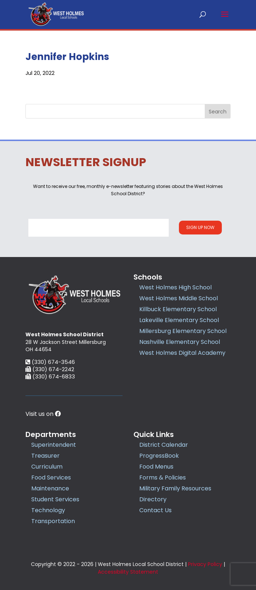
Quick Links (153, 434)
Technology (48, 510)
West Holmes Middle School (178, 298)
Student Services (55, 499)
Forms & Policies (162, 477)
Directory (153, 499)
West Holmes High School (175, 287)
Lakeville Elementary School (179, 320)
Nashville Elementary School (179, 342)
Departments (50, 434)
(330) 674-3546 (50, 362)
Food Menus (156, 466)
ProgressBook (159, 455)
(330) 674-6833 (50, 376)
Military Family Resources (175, 488)
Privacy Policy (205, 564)
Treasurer (45, 455)
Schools (147, 277)
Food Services (51, 477)
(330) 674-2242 (49, 369)
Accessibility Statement (128, 571)
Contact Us (155, 510)
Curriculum (47, 466)
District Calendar (163, 445)
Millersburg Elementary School (183, 331)
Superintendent (53, 445)
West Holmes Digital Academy (182, 353)
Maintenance (50, 488)
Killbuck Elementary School (178, 309)
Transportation (53, 521)
